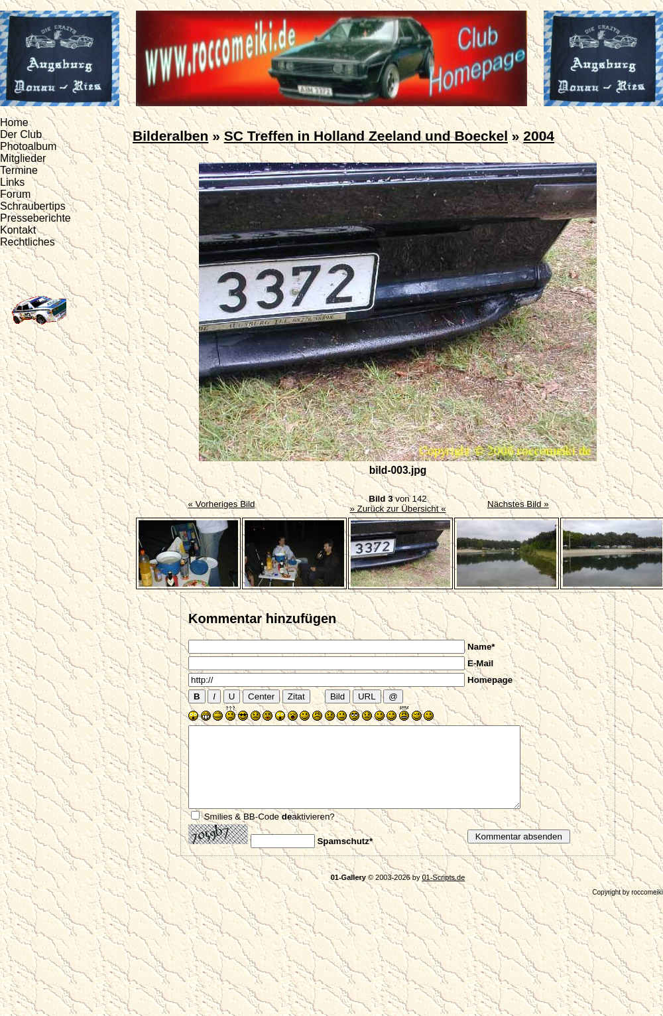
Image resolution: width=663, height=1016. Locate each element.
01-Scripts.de (443, 893)
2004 (538, 135)
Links (12, 182)
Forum (15, 194)
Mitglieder (23, 158)
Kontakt (18, 230)
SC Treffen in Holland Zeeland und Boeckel (366, 135)
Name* (481, 647)
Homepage (489, 680)
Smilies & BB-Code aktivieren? (269, 832)
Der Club (21, 134)
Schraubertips (33, 206)
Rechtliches (27, 242)
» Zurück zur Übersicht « (397, 509)
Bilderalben (170, 135)
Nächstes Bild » (518, 504)
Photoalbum (28, 146)
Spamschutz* (345, 857)
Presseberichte (35, 218)
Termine (19, 170)
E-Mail (480, 663)
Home (14, 122)
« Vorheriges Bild (221, 504)
